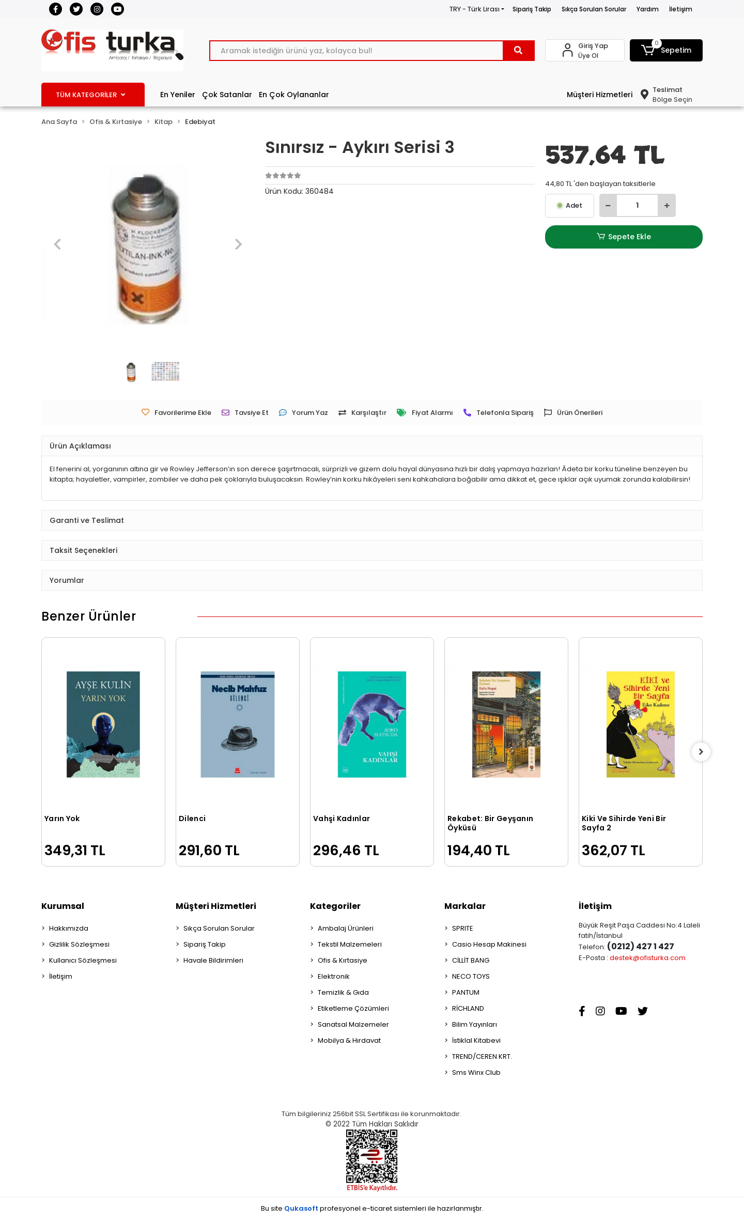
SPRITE (462, 928)
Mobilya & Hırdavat (349, 1040)
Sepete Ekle (623, 236)
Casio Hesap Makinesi (489, 944)
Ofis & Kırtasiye (342, 960)
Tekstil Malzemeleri (350, 944)
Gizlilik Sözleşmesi (79, 944)
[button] (666, 50)
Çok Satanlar (227, 94)
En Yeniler (177, 94)
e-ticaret (377, 1208)
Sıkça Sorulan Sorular (594, 9)
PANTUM (465, 992)
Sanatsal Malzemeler (353, 1024)
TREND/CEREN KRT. (482, 1056)
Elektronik (334, 976)
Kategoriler (335, 906)
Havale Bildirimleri (213, 960)
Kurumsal (62, 906)
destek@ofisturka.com (648, 958)
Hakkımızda (68, 928)
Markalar (465, 906)
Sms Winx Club (476, 1072)
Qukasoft (301, 1208)
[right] (702, 751)
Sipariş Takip (532, 9)
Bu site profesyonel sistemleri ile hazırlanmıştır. (372, 1208)
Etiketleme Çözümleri (353, 1008)
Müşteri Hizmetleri (599, 94)
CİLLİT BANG (470, 960)
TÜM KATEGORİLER (90, 95)
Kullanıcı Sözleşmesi (83, 960)
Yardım (648, 9)
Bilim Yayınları (474, 1024)
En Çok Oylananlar (294, 94)
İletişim (680, 9)
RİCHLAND (468, 1008)
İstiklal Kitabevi (476, 1040)
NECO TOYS (471, 976)
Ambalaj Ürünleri (346, 928)
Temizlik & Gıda (343, 992)
